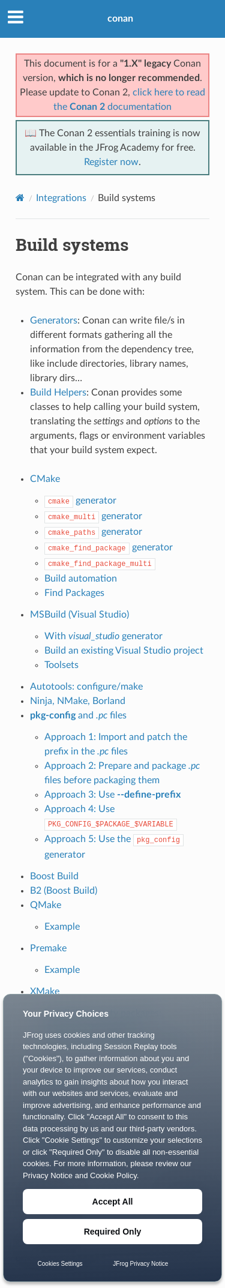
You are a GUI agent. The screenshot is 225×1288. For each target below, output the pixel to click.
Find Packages (74, 593)
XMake (44, 991)
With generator (103, 636)
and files (78, 715)
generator (80, 500)
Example (62, 926)
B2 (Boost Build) (63, 890)
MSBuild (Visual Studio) (79, 614)
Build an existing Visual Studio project (123, 650)
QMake (45, 905)
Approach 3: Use (112, 794)
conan (120, 18)
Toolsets (61, 665)
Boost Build (54, 876)
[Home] (20, 198)
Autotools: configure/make (86, 686)
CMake (45, 479)
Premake (48, 948)
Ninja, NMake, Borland (77, 701)
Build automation (80, 578)
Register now (111, 162)
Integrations (61, 198)
